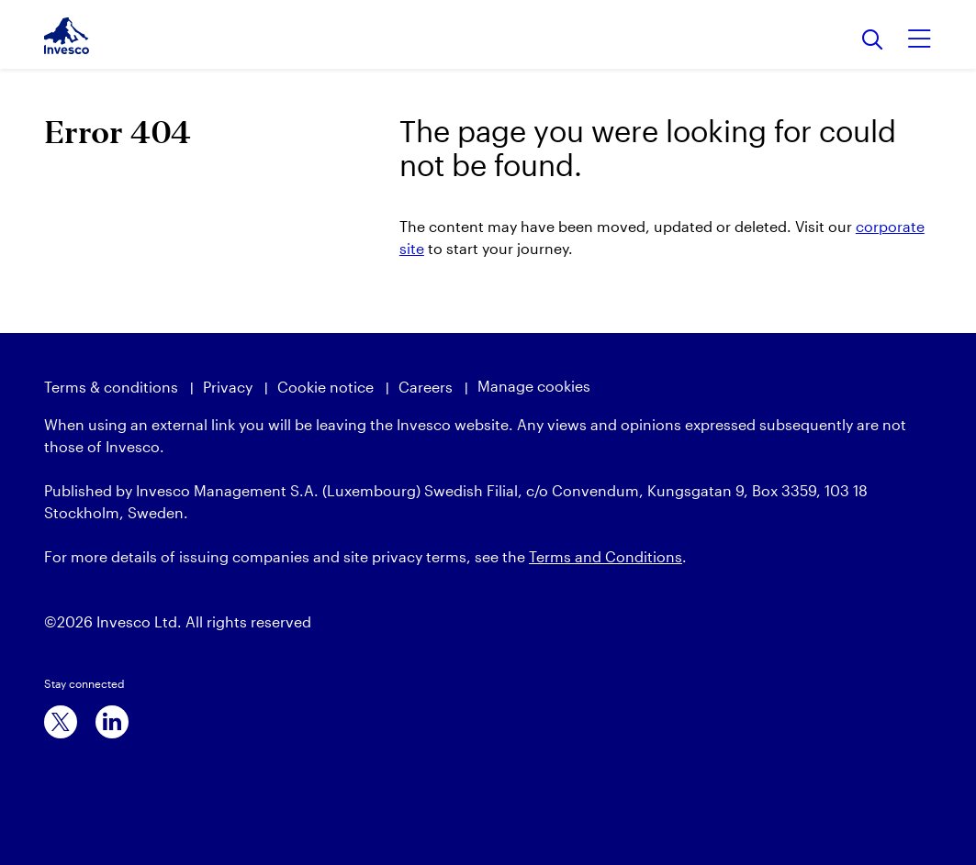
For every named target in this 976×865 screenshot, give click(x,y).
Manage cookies (533, 385)
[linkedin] (112, 721)
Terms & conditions (111, 386)
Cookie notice (325, 386)
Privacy (227, 386)
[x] (60, 721)
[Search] (873, 40)
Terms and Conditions (605, 556)
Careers (425, 386)
